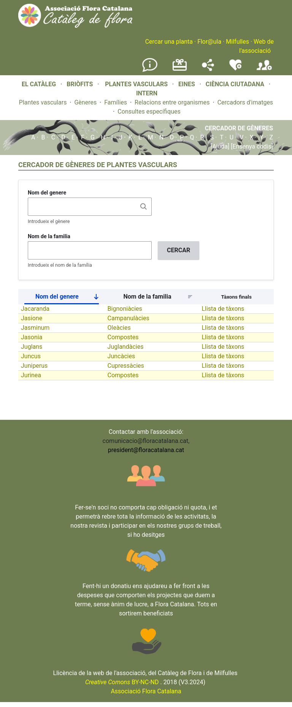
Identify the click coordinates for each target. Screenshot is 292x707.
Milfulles (237, 41)
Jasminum (35, 327)
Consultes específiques (148, 111)
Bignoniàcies (125, 308)
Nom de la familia (49, 236)
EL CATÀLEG (39, 84)
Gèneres (85, 102)
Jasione (31, 318)
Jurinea (31, 375)
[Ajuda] (220, 146)
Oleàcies (119, 327)
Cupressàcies (126, 365)
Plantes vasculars (43, 102)
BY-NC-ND (122, 682)
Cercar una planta (169, 41)
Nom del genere (47, 193)
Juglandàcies (126, 346)
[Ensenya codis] (251, 146)
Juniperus (34, 365)
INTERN (146, 93)
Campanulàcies (128, 318)
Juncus (31, 356)
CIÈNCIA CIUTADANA (235, 84)
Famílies (115, 102)
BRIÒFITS (80, 84)
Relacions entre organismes (172, 102)
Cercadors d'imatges (245, 102)
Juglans (31, 346)
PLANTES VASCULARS (136, 84)
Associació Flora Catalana (146, 691)
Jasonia (31, 337)
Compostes (123, 337)
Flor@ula (209, 41)
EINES (186, 84)
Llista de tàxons (223, 308)
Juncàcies (121, 356)
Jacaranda (35, 308)
